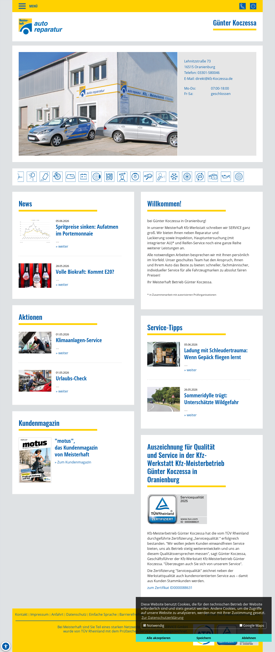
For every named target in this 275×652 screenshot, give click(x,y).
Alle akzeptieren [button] (158, 638)
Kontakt (21, 614)
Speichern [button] (203, 638)
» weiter (62, 246)
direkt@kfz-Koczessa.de (214, 78)
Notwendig (153, 625)
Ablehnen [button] (249, 638)
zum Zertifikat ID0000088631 (169, 587)
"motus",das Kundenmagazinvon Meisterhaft (76, 447)
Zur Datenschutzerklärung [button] (163, 617)
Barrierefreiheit (131, 614)
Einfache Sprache (103, 614)
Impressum (39, 614)
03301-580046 (209, 72)
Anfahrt (57, 614)
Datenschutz (76, 614)
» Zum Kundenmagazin (73, 462)
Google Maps (252, 625)
